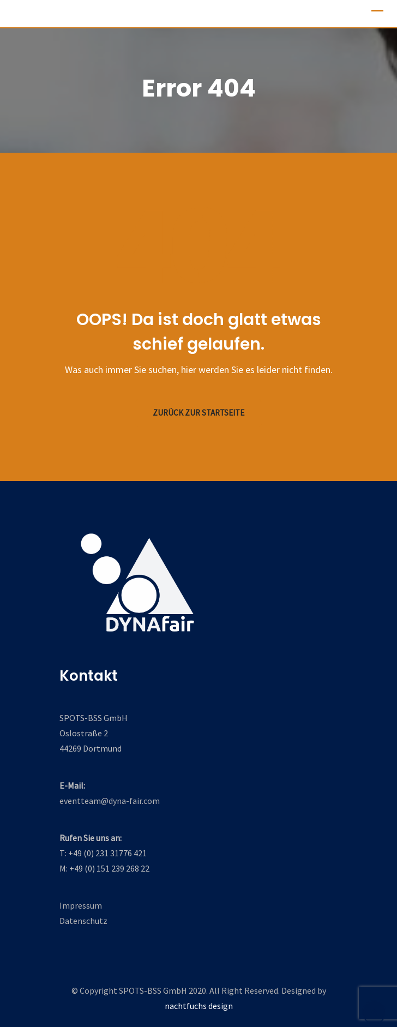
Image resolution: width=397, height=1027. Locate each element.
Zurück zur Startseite (198, 412)
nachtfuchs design (199, 1005)
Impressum (80, 905)
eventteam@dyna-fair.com (109, 800)
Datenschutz (83, 920)
